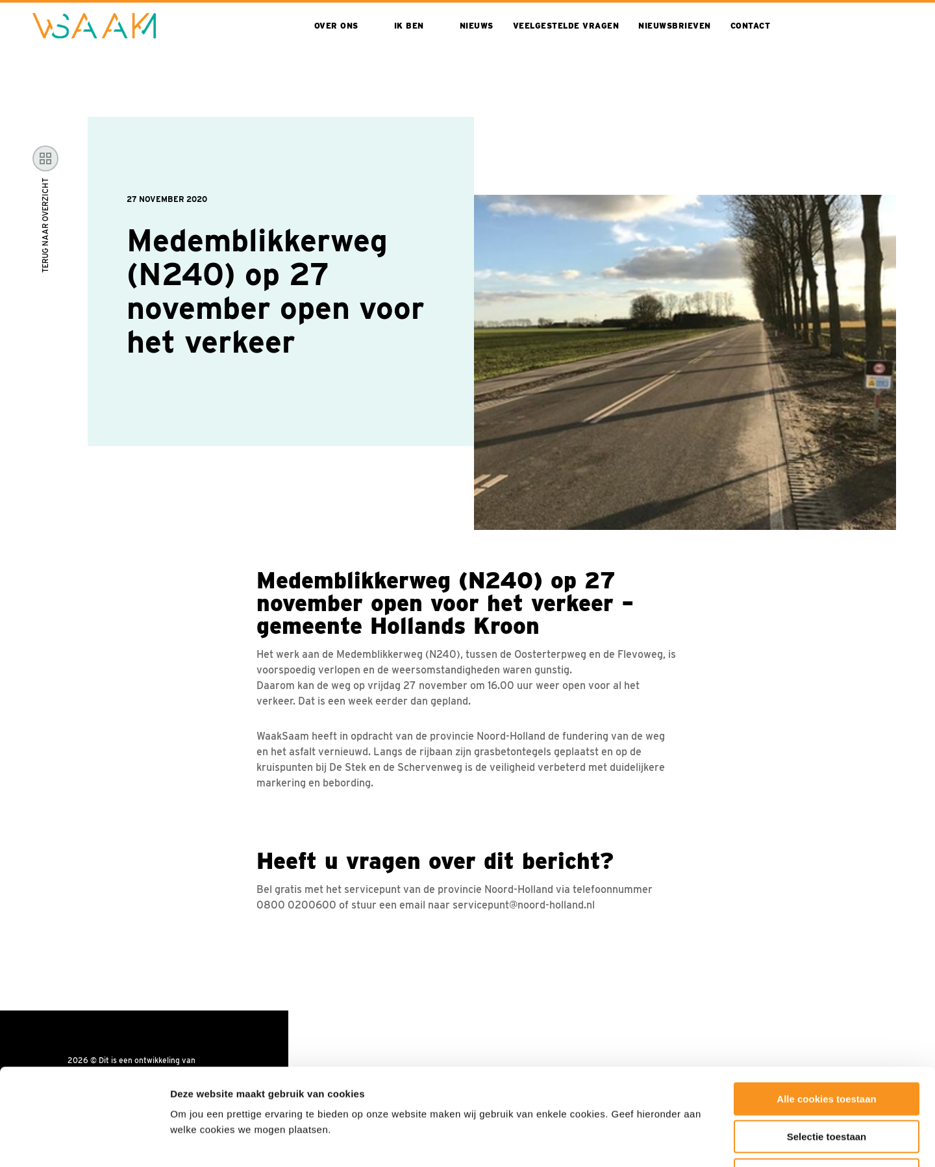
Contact (750, 26)
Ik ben (409, 26)
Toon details (699, 1141)
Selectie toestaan (827, 1046)
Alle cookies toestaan (826, 1008)
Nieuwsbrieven (674, 26)
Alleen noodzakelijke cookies (826, 1084)
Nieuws (476, 26)
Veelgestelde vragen (566, 26)
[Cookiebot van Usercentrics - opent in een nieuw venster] (84, 1141)
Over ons (336, 26)
